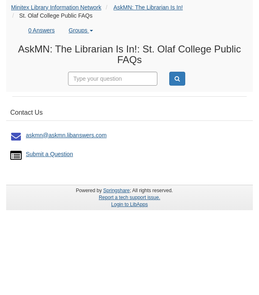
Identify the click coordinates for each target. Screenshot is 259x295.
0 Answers (41, 30)
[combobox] (112, 79)
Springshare (116, 190)
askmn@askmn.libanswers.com (66, 135)
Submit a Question (49, 154)
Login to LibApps (129, 204)
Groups (80, 30)
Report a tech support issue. (129, 197)
